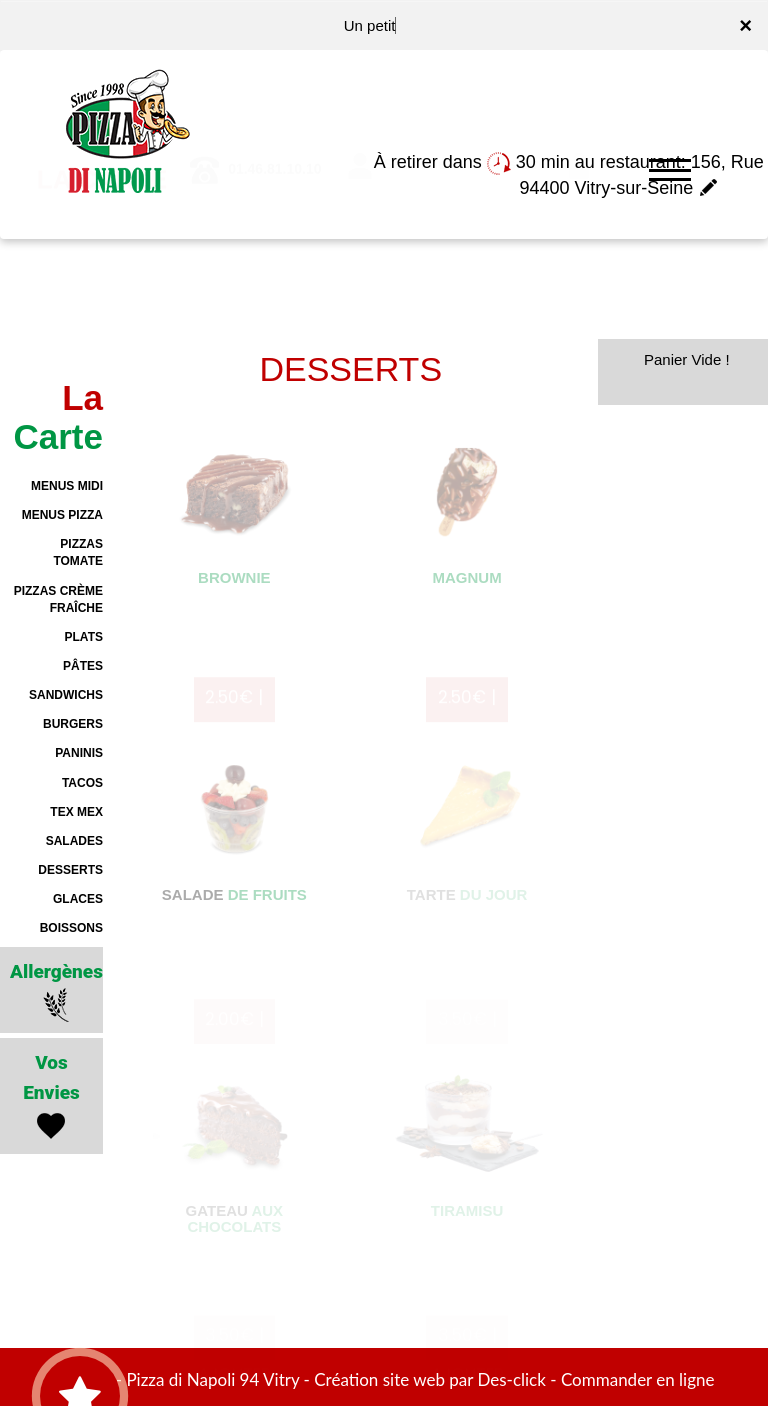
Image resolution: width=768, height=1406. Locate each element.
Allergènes (56, 991)
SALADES (74, 841)
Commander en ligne (638, 1379)
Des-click (511, 1379)
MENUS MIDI (67, 486)
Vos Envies (51, 1097)
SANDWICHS (66, 695)
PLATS (84, 637)
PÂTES (83, 666)
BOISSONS (71, 928)
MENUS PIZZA (62, 515)
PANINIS (79, 753)
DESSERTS (70, 870)
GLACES (78, 899)
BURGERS (73, 724)
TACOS (82, 783)
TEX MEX (76, 812)
